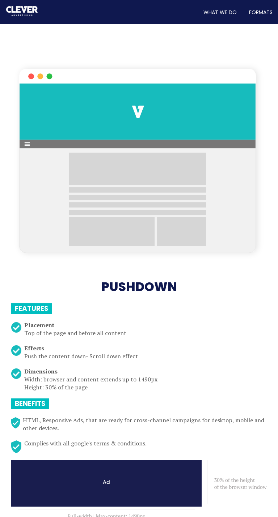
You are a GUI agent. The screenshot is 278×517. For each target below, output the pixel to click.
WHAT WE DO (220, 12)
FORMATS (261, 12)
